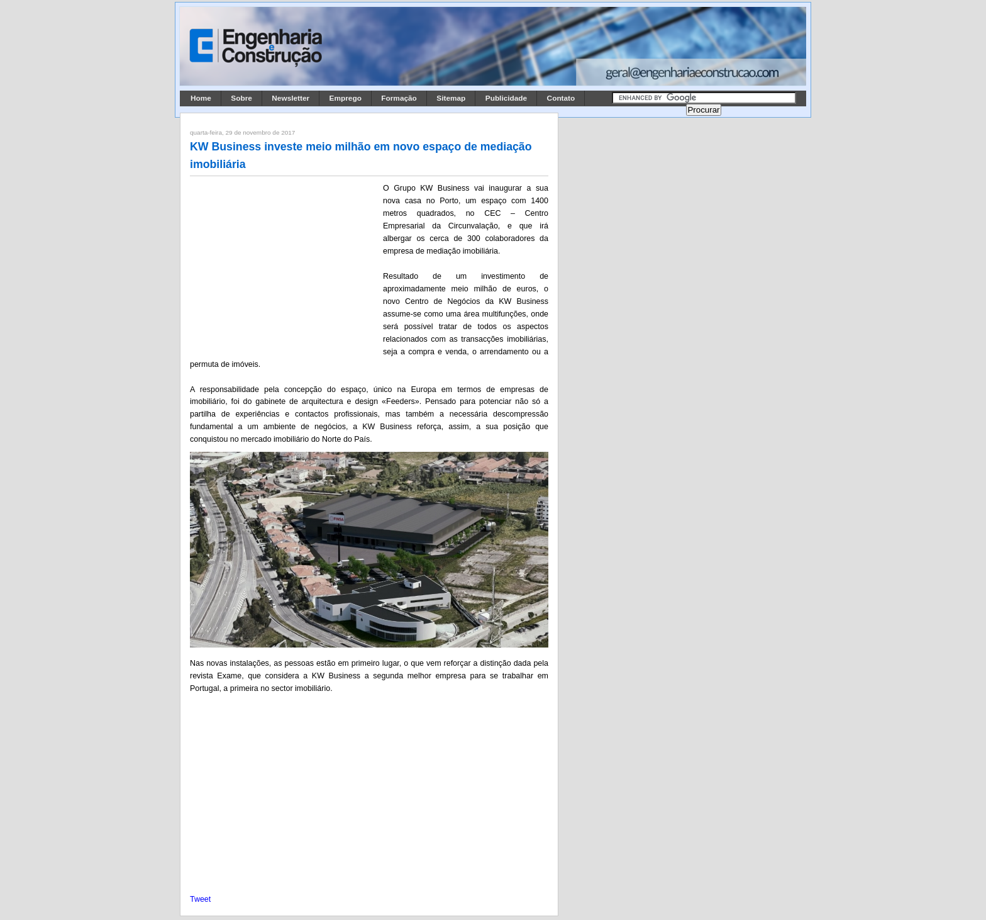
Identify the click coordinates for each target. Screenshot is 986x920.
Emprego (346, 98)
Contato (561, 98)
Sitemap (450, 98)
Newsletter (290, 98)
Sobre (241, 98)
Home (201, 98)
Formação (399, 98)
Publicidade (506, 98)
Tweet (200, 899)
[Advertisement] (284, 265)
